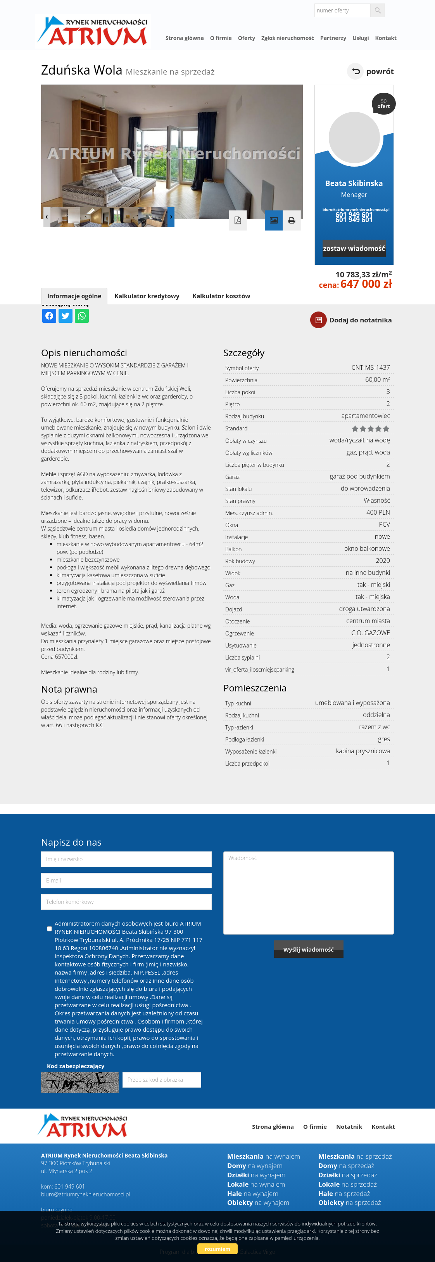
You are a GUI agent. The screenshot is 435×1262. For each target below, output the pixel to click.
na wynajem (263, 1156)
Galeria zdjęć (274, 220)
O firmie (221, 38)
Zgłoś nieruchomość (287, 38)
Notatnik (349, 1126)
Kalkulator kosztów (221, 296)
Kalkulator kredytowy (146, 296)
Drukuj (291, 220)
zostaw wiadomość (354, 248)
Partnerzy (333, 38)
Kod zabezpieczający (75, 1066)
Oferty (246, 38)
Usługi (360, 38)
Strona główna (185, 38)
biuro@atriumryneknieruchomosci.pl (354, 209)
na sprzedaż (355, 1156)
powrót (380, 71)
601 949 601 (354, 214)
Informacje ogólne (74, 296)
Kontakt (386, 38)
